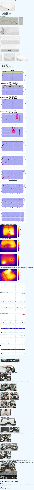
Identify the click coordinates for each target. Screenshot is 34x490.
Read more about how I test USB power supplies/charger (5, 488)
